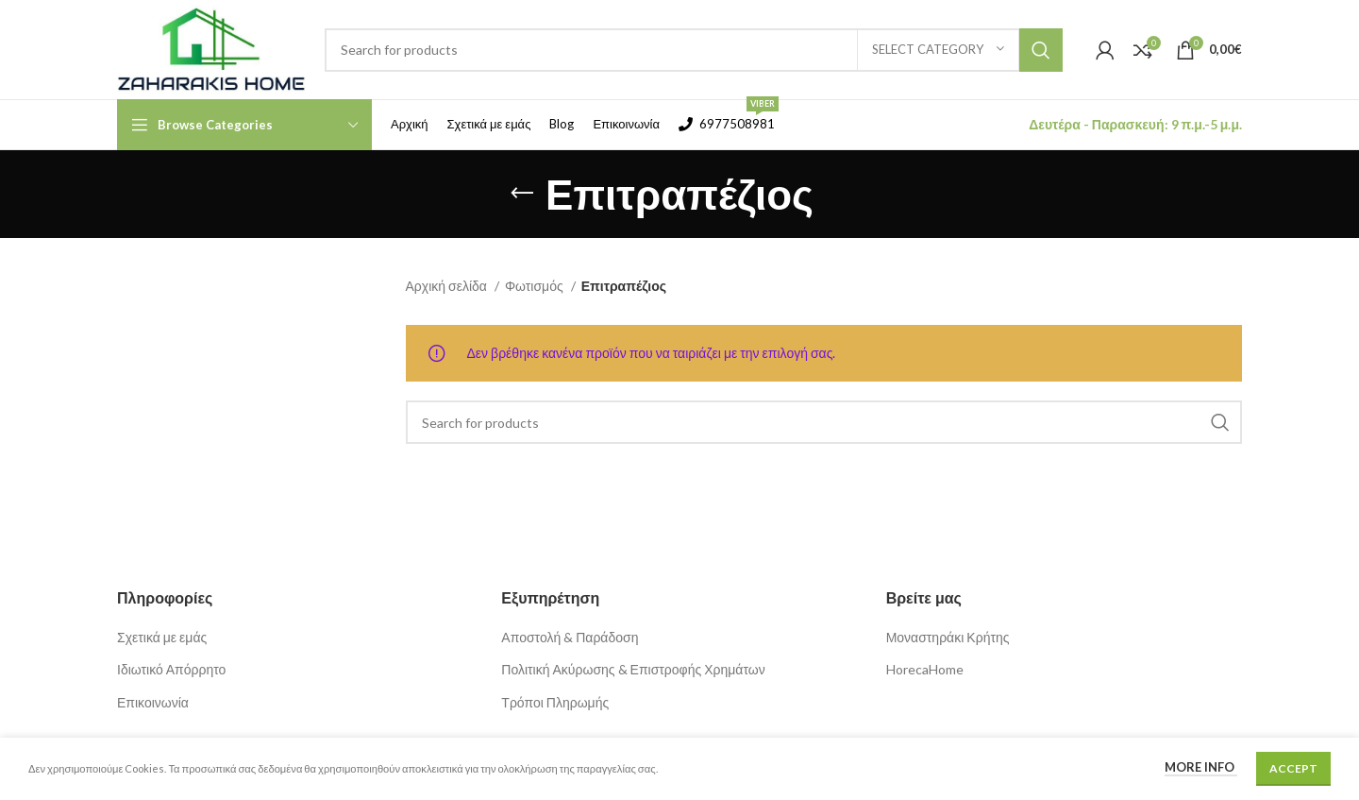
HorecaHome (925, 669)
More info (1201, 766)
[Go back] (521, 194)
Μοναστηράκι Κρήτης (948, 637)
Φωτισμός (535, 286)
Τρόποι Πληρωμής (555, 702)
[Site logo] (211, 48)
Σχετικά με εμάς (162, 637)
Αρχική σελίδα (448, 286)
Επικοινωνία (153, 702)
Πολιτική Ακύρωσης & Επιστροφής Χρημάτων (632, 669)
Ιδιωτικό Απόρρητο (171, 669)
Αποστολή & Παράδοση (569, 637)
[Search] (694, 50)
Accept (1293, 768)
